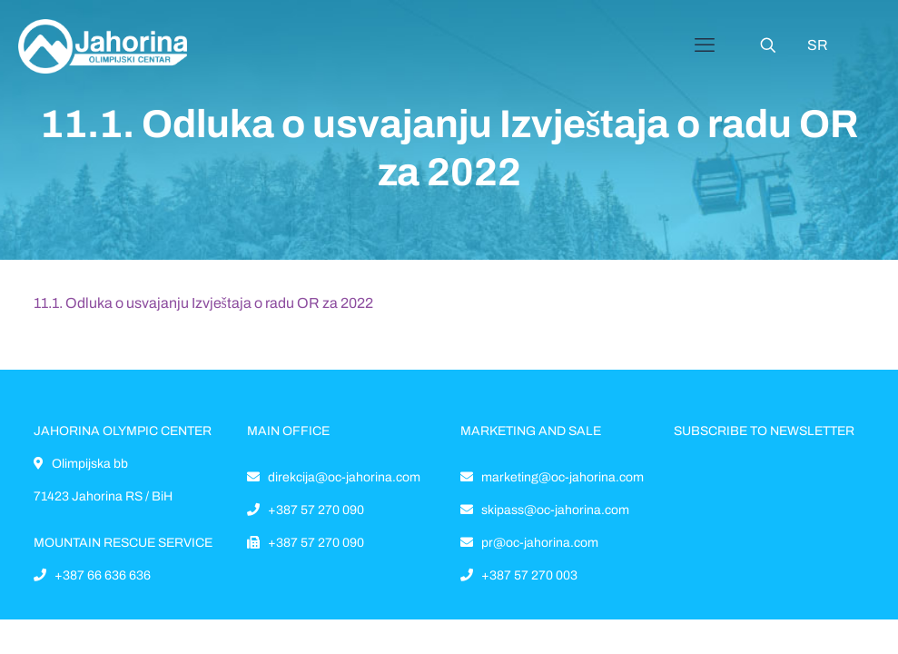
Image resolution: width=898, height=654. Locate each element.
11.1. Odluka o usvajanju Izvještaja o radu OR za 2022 (203, 303)
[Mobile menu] (704, 45)
